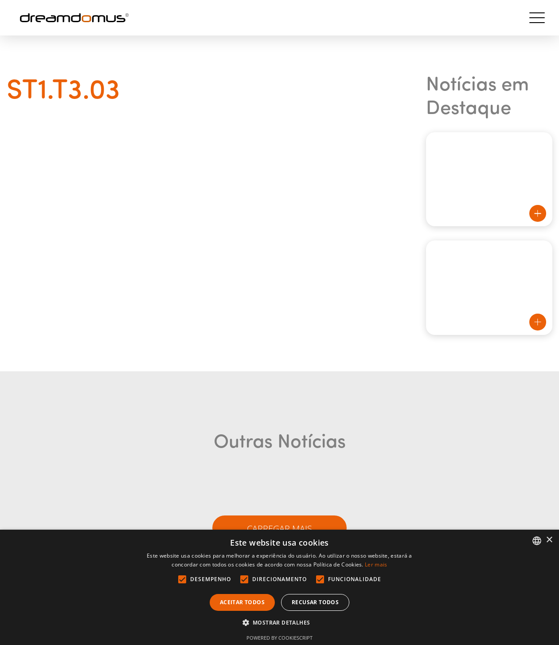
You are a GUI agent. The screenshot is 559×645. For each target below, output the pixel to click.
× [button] (549, 540)
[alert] (279, 587)
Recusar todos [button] (315, 602)
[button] (279, 622)
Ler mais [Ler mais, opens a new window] (376, 564)
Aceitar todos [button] (242, 602)
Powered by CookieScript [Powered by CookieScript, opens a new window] (279, 637)
